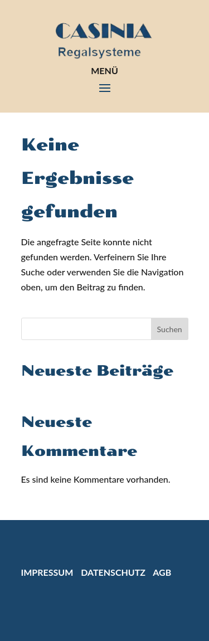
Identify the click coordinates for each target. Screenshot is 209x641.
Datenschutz (113, 572)
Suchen (169, 329)
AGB (162, 572)
